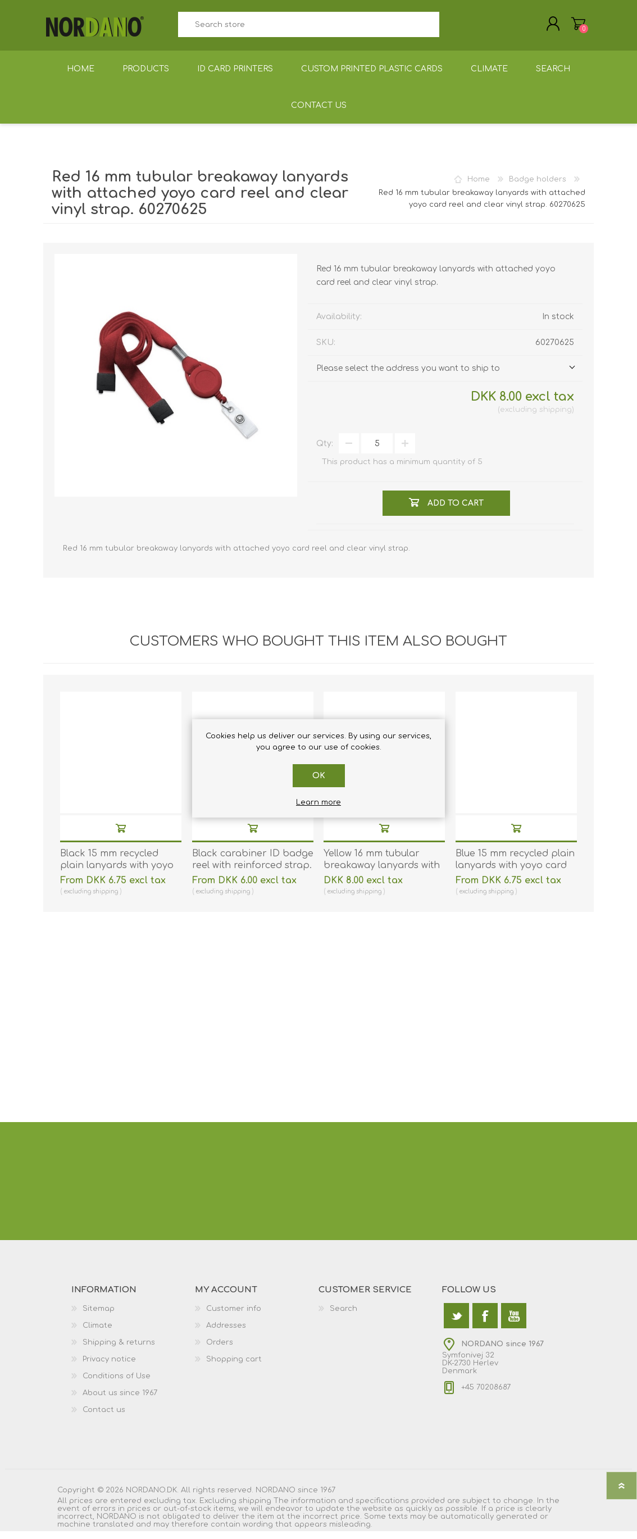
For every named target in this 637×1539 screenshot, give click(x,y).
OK (318, 775)
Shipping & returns (119, 1350)
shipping (555, 417)
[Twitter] (456, 1323)
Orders (219, 1350)
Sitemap (99, 1316)
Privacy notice (109, 1367)
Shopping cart (567, 27)
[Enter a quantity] (377, 451)
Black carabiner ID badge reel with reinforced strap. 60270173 (252, 873)
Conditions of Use (117, 1384)
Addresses (226, 1333)
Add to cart (120, 835)
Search (452, 28)
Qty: (324, 451)
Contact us (104, 1418)
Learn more (318, 802)
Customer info (233, 1316)
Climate (97, 1333)
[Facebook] (485, 1323)
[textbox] (308, 28)
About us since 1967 (120, 1401)
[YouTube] (513, 1323)
